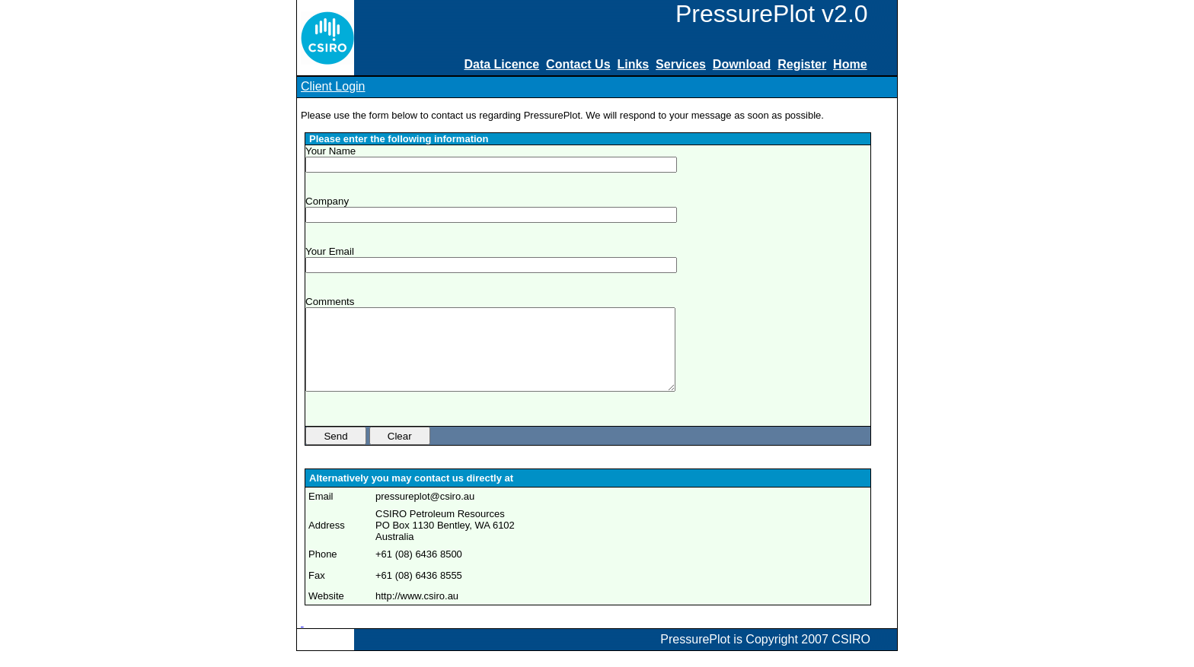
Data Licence (501, 64)
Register (801, 64)
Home (850, 64)
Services (681, 64)
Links (633, 64)
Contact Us (578, 64)
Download (742, 64)
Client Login (333, 86)
